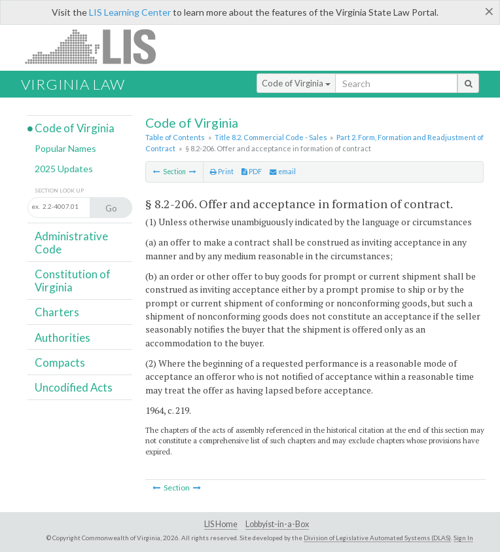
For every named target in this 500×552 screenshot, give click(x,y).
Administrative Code (71, 242)
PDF (251, 171)
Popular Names (65, 148)
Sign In (463, 538)
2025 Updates (64, 168)
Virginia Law (73, 84)
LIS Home (221, 524)
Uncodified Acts (74, 387)
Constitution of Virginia (73, 280)
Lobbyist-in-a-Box (277, 524)
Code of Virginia (296, 83)
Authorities (62, 337)
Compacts (60, 362)
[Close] (489, 11)
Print (222, 171)
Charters (57, 312)
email (283, 171)
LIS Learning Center (130, 12)
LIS (98, 46)
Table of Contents (175, 137)
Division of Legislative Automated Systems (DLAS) (377, 538)
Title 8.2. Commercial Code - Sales (271, 137)
